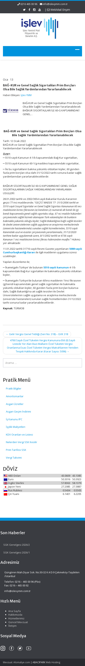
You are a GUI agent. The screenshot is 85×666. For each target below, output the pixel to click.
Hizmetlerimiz (15, 618)
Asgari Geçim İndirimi (18, 411)
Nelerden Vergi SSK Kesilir (21, 442)
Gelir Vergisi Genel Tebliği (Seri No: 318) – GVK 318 (37, 334)
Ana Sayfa (13, 611)
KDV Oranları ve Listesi (19, 434)
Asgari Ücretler (14, 404)
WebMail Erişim (58, 10)
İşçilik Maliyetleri (15, 427)
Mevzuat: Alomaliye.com (16, 662)
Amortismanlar (14, 396)
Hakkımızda (14, 614)
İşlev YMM (26, 95)
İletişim (11, 625)
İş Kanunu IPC (14, 419)
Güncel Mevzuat (17, 622)
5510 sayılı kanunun (56, 267)
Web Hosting (53, 662)
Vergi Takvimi (14, 457)
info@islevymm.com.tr (55, 4)
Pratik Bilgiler (13, 388)
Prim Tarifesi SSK (16, 450)
